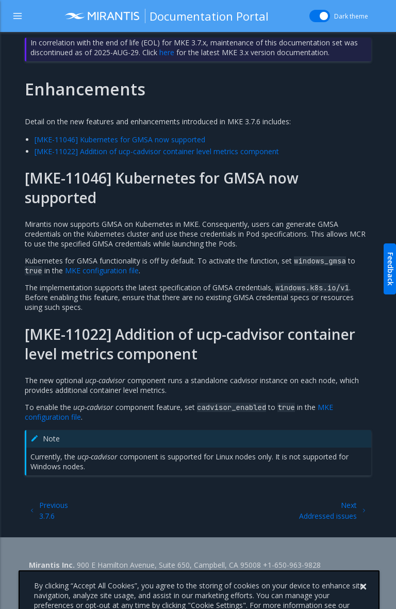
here (166, 52)
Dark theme (351, 16)
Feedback (390, 269)
